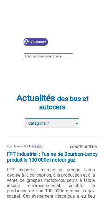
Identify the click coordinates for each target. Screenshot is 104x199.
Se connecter (74, 42)
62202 (37, 146)
